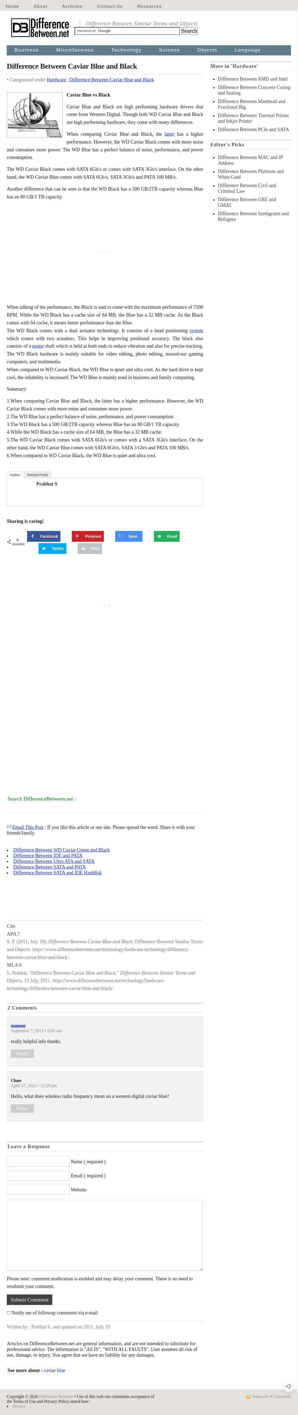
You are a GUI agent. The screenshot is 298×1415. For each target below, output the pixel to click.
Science (169, 50)
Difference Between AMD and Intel (253, 79)
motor (38, 346)
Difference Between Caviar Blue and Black (111, 79)
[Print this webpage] (90, 548)
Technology (126, 50)
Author (15, 475)
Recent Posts (37, 475)
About (40, 6)
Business (26, 50)
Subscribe (260, 1396)
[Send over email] (167, 536)
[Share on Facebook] (43, 536)
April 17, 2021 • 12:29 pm (34, 1085)
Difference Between (56, 1396)
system (196, 330)
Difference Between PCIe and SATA (253, 129)
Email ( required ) (88, 1175)
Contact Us (110, 6)
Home (12, 6)
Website (78, 1190)
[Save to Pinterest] (88, 536)
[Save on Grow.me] (128, 536)
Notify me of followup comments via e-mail (55, 1313)
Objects (207, 50)
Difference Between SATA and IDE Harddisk (57, 872)
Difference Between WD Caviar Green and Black (61, 850)
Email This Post (28, 827)
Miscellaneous (75, 50)
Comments (282, 1396)
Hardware (56, 79)
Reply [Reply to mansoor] (22, 1053)
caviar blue (54, 1370)
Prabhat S (46, 484)
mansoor (18, 1025)
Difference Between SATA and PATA (49, 867)
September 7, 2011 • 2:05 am (36, 1030)
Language (248, 50)
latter (169, 134)
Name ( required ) (88, 1161)
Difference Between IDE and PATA (47, 855)
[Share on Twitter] (52, 548)
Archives (72, 6)
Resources (149, 6)
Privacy (19, 1406)
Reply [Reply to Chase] (22, 1108)
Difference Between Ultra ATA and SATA (54, 861)
